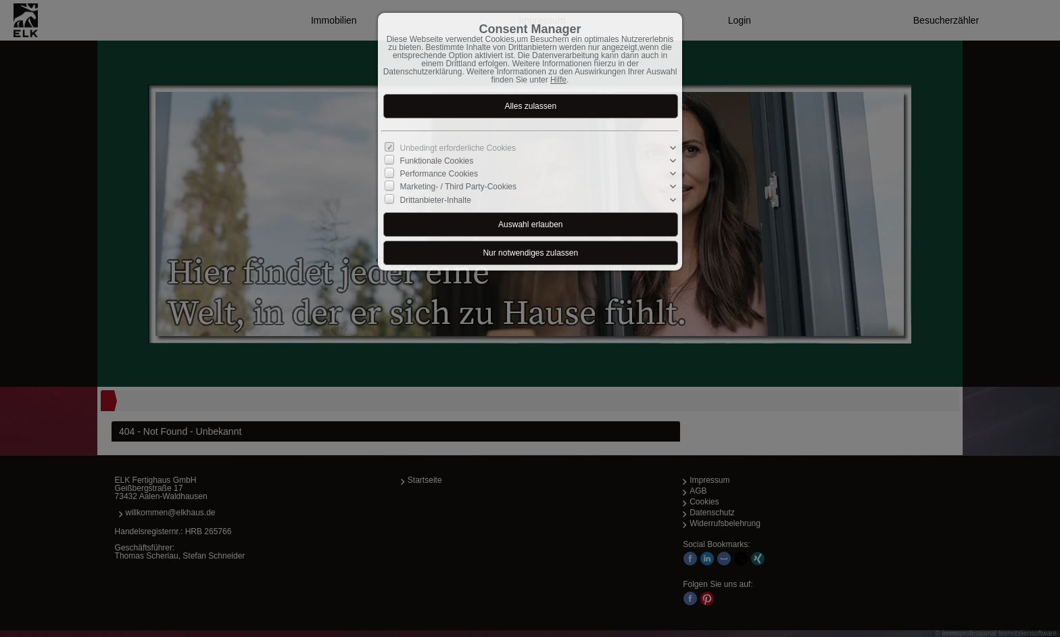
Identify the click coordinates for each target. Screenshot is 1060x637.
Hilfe (558, 80)
